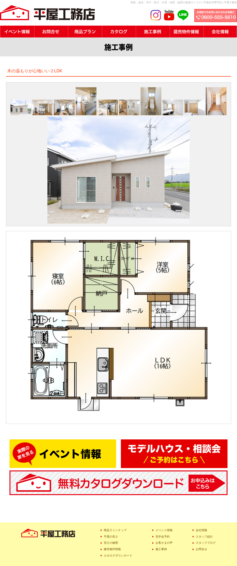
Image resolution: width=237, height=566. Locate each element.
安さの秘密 (111, 542)
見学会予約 (162, 536)
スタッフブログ (206, 542)
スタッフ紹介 (204, 536)
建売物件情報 (112, 549)
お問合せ (201, 549)
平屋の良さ (111, 536)
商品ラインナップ (115, 530)
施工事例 (161, 549)
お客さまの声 (164, 542)
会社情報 (201, 530)
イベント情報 (164, 530)
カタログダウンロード (118, 555)
